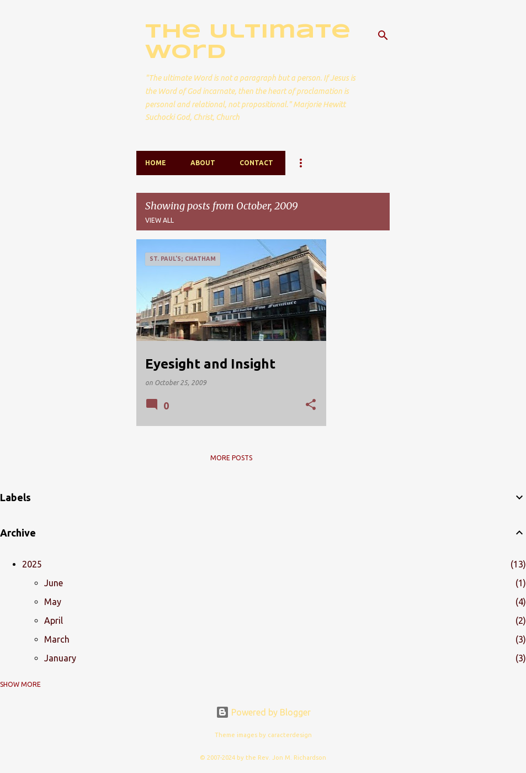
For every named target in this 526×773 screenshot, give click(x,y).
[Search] (383, 35)
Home (155, 162)
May (52, 602)
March (57, 639)
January (60, 658)
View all (159, 220)
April (53, 620)
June (53, 583)
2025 (32, 564)
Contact (256, 162)
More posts (231, 457)
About (202, 162)
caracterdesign (290, 735)
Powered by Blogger (263, 712)
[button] (310, 405)
